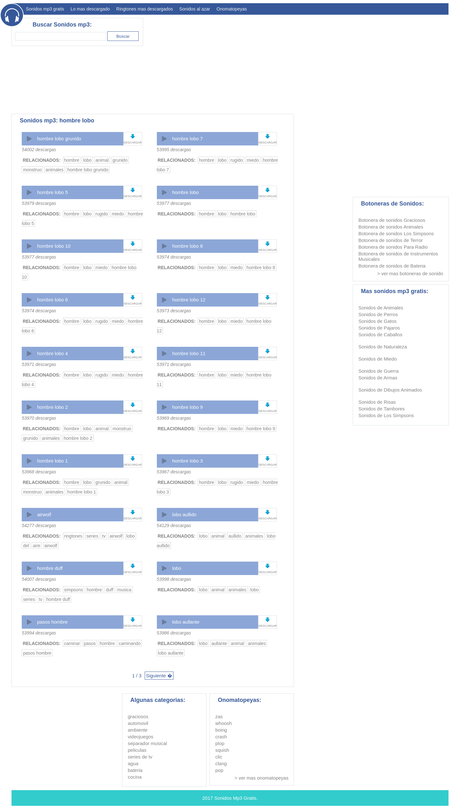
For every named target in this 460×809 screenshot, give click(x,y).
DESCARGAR (133, 142)
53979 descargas (39, 203)
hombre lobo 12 (188, 299)
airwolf (44, 514)
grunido (119, 160)
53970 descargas (39, 418)
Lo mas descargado (90, 9)
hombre (71, 160)
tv (104, 536)
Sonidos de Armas (377, 377)
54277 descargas (39, 525)
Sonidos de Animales (380, 307)
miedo (253, 160)
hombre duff (50, 568)
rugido (236, 160)
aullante (219, 643)
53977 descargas (174, 203)
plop (219, 743)
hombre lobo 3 (187, 460)
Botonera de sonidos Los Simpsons (396, 233)
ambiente (138, 730)
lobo (87, 160)
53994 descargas (39, 632)
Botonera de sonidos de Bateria (391, 265)
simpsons (73, 589)
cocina (135, 777)
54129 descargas (174, 525)
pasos (90, 643)
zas (219, 716)
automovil (138, 723)
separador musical (147, 743)
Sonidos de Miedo (377, 359)
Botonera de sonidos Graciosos (391, 220)
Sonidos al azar (194, 9)
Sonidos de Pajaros (379, 328)
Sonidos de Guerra (378, 371)
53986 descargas (174, 632)
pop (219, 770)
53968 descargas (39, 471)
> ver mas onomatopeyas (261, 778)
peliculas (137, 750)
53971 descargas (39, 364)
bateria (135, 770)
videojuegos (140, 736)
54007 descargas (39, 579)
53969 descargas (174, 418)
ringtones (73, 536)
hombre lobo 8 (187, 246)
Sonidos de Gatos (377, 321)
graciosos (138, 716)
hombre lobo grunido (59, 138)
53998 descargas (174, 579)
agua (133, 763)
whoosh (223, 723)
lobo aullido (184, 514)
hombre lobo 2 (52, 407)
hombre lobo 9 (187, 407)
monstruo (32, 169)
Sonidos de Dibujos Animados (390, 390)
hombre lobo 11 (188, 353)
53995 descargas (174, 149)
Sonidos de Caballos (380, 334)
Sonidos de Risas (377, 402)
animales (55, 169)
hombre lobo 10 (53, 246)
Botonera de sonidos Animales (390, 226)
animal (102, 160)
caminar (72, 643)
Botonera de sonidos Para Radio (393, 247)
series (92, 536)
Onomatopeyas (232, 9)
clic (218, 756)
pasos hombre (52, 622)
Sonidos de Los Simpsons (386, 415)
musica (124, 589)
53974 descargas (174, 257)
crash (221, 736)
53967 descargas (174, 471)
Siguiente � (159, 675)
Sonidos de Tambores (381, 408)
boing (221, 730)
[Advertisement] (332, 62)
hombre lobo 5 (52, 192)
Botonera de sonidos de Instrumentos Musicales (398, 256)
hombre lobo (185, 192)
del (26, 545)
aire (36, 545)
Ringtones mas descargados (144, 9)
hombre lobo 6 (52, 299)
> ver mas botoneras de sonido (410, 273)
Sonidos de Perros (378, 314)
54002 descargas (39, 149)
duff (109, 589)
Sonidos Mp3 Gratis (235, 798)
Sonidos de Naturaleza (382, 346)
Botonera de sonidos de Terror (390, 240)
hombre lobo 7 (187, 138)
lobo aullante (185, 622)
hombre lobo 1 (52, 460)
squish (222, 750)
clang (221, 763)
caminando (130, 643)
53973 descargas (174, 310)
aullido (234, 536)
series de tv (140, 756)
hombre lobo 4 (52, 353)
